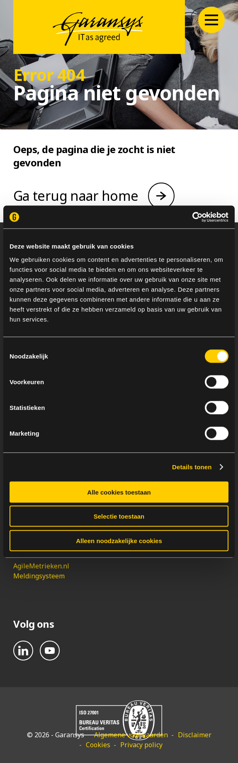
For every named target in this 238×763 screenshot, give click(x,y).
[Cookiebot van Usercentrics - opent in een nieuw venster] (192, 217)
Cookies (98, 744)
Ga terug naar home (75, 196)
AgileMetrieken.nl (41, 565)
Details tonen (191, 466)
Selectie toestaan (119, 516)
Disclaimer (194, 734)
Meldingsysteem (39, 575)
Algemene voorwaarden (131, 734)
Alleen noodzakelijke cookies (119, 540)
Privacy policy (141, 744)
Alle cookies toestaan (119, 491)
